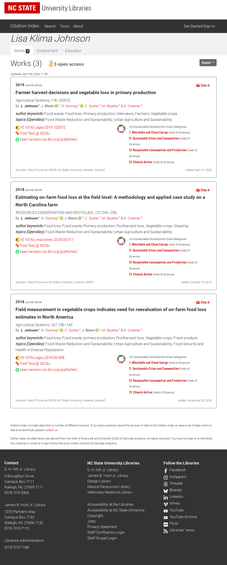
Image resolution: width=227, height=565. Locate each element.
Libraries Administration (24, 540)
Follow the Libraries (181, 463)
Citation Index (24, 26)
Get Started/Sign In (199, 26)
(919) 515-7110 (16, 528)
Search (50, 26)
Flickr (171, 523)
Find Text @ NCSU (33, 133)
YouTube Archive (180, 517)
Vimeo (172, 503)
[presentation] (46, 139)
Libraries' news (179, 530)
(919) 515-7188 (16, 547)
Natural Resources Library (108, 486)
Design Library (99, 481)
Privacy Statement (102, 526)
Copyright (95, 515)
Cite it (202, 85)
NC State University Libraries (113, 463)
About (78, 26)
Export (207, 63)
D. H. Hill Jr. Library (19, 469)
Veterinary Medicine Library (109, 492)
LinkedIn (173, 496)
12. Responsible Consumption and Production (158, 150)
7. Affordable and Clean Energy (148, 132)
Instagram (175, 476)
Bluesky (173, 490)
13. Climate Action (140, 162)
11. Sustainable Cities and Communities (154, 138)
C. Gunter (92, 106)
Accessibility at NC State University (116, 510)
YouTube (174, 510)
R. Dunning (69, 106)
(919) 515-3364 (16, 492)
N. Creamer (132, 106)
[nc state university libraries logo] (47, 8)
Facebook (175, 470)
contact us (51, 430)
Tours (64, 26)
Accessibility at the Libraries (110, 504)
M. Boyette (110, 106)
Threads (173, 483)
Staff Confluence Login (106, 532)
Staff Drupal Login (102, 538)
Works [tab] (21, 50)
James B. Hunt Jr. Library (24, 505)
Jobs (91, 521)
